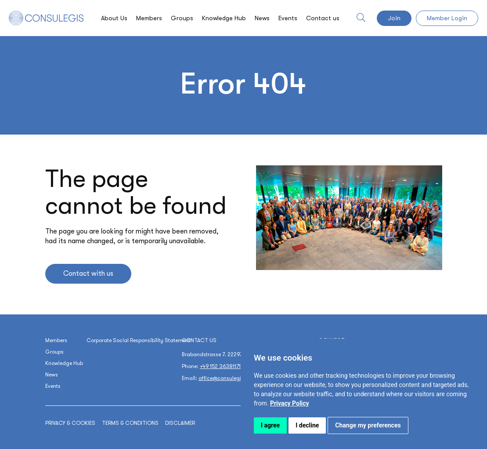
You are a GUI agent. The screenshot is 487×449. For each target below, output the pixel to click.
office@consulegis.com (227, 378)
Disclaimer (180, 423)
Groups (182, 18)
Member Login (447, 18)
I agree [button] (270, 425)
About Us (114, 18)
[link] (289, 403)
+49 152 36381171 (220, 366)
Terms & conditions (130, 423)
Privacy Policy (289, 403)
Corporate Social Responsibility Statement (138, 340)
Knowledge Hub (224, 18)
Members (149, 18)
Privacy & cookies (70, 423)
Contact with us (88, 273)
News (262, 18)
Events (287, 18)
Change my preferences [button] (367, 425)
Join (394, 18)
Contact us (322, 18)
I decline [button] (307, 425)
